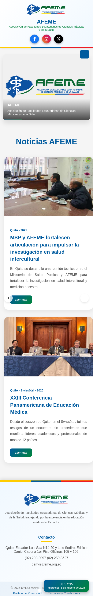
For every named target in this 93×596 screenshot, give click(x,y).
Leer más (21, 299)
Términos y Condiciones (64, 593)
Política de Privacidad (27, 593)
